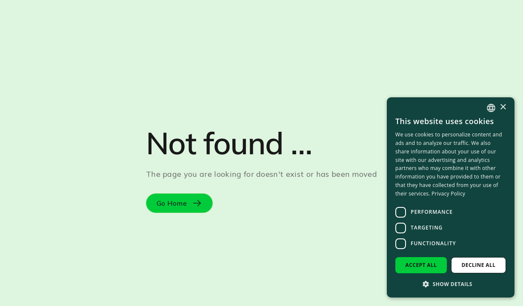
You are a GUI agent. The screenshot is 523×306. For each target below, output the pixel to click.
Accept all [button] (421, 265)
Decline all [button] (479, 265)
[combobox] (491, 108)
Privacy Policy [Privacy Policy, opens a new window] (448, 193)
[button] (450, 284)
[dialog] (450, 197)
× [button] (503, 107)
